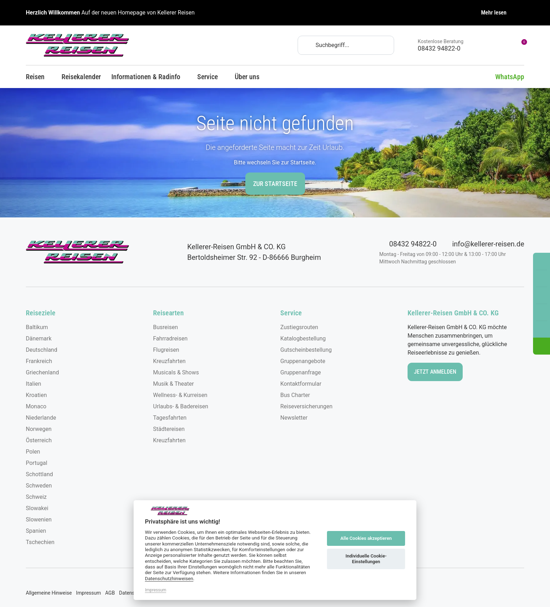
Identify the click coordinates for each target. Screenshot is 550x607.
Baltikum (37, 327)
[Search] (346, 45)
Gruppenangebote (302, 361)
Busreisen (165, 327)
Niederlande (41, 417)
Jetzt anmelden (435, 371)
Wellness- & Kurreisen (180, 395)
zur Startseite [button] (275, 183)
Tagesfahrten (170, 417)
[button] (541, 346)
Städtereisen (169, 429)
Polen (33, 451)
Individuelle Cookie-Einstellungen (365, 558)
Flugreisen (166, 349)
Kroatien (36, 395)
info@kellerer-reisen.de (483, 244)
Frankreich (39, 361)
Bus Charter (295, 395)
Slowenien (39, 519)
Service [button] (210, 76)
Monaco (36, 406)
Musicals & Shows (176, 372)
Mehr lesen (494, 12)
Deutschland (41, 349)
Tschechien (40, 542)
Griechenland (42, 372)
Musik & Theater (173, 383)
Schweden (39, 485)
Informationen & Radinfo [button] (149, 76)
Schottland (39, 474)
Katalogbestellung (303, 338)
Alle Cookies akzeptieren (366, 538)
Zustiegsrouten (299, 327)
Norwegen (39, 429)
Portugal (36, 463)
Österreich (39, 440)
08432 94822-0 (408, 244)
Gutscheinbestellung (306, 349)
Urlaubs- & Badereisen (180, 406)
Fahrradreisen (170, 338)
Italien (33, 383)
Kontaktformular (300, 383)
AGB (110, 593)
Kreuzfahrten (169, 361)
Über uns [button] (250, 76)
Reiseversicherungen (306, 406)
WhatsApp (504, 76)
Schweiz (36, 497)
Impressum (88, 593)
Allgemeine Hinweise (49, 593)
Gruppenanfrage (300, 372)
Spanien (36, 530)
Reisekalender (81, 76)
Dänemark (39, 338)
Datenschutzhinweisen (169, 578)
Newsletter (294, 417)
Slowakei (37, 508)
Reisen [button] (38, 76)
